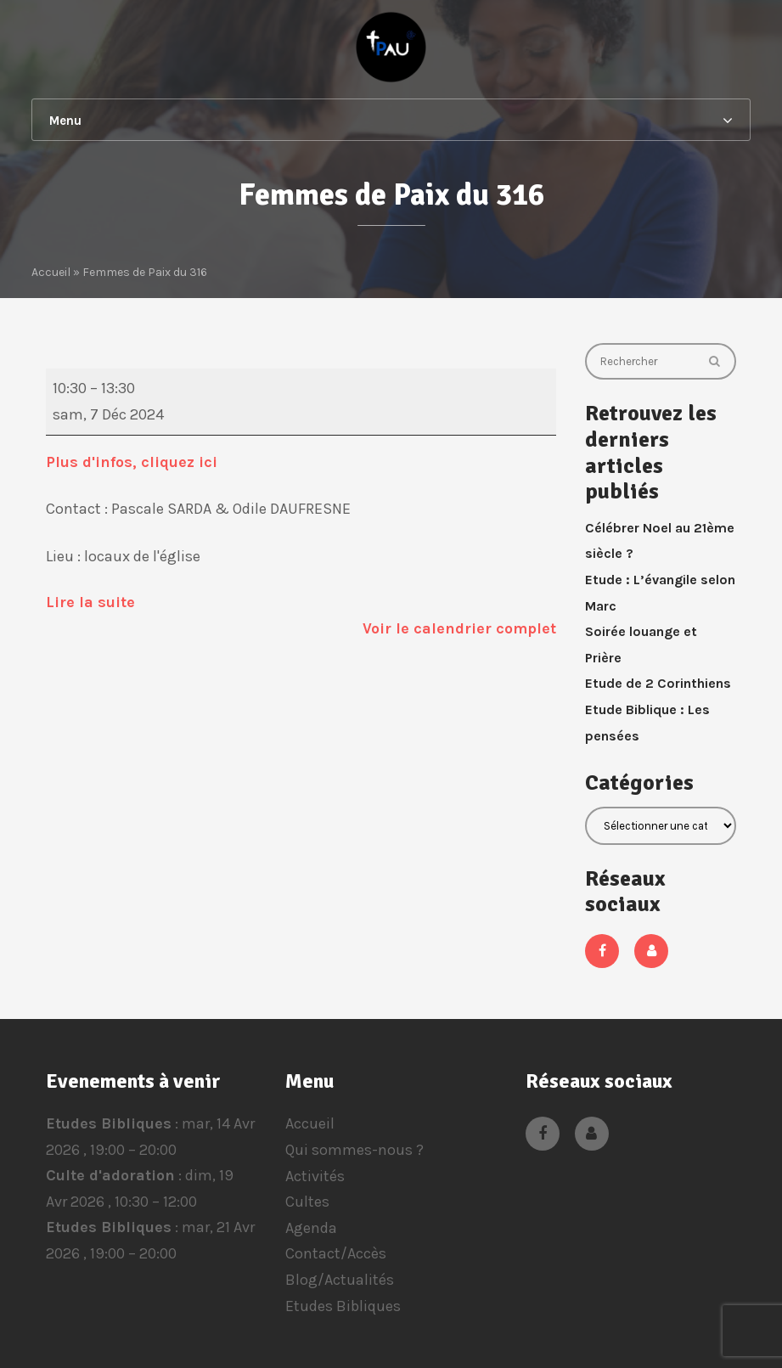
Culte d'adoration (110, 1176)
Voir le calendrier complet (459, 628)
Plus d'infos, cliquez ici (134, 462)
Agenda (311, 1228)
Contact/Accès (335, 1253)
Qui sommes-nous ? (354, 1149)
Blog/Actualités (339, 1279)
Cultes (307, 1201)
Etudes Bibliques (109, 1123)
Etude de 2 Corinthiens (658, 683)
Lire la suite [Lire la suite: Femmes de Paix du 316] (90, 602)
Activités (315, 1176)
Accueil (310, 1123)
